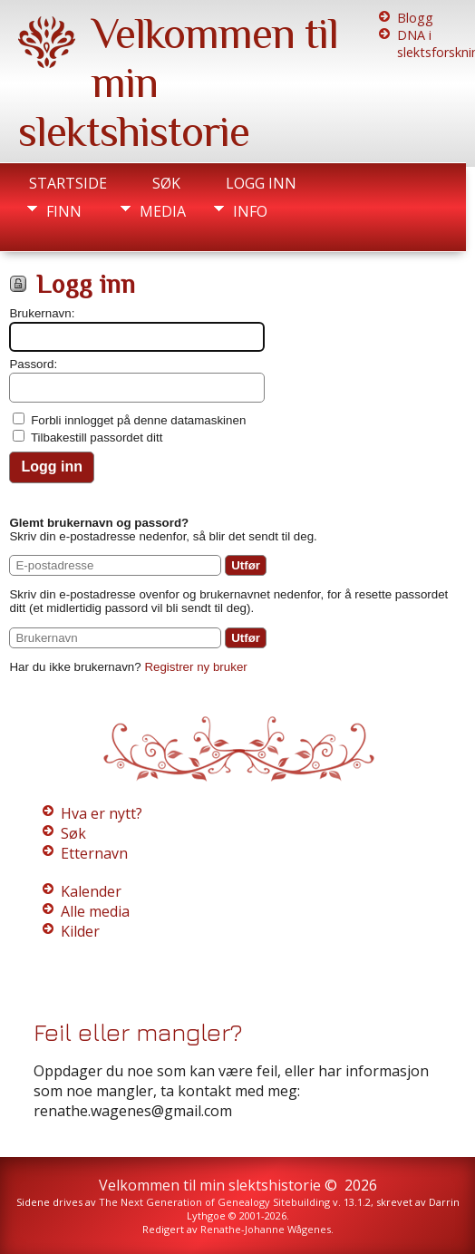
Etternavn (94, 853)
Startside (68, 183)
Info (250, 211)
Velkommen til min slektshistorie (210, 1185)
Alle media (95, 911)
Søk (166, 183)
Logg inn (261, 183)
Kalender (91, 891)
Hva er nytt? (101, 813)
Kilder (80, 931)
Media (163, 211)
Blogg (415, 17)
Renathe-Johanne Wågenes (265, 1229)
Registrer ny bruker (195, 667)
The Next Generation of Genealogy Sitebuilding (214, 1202)
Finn (64, 211)
